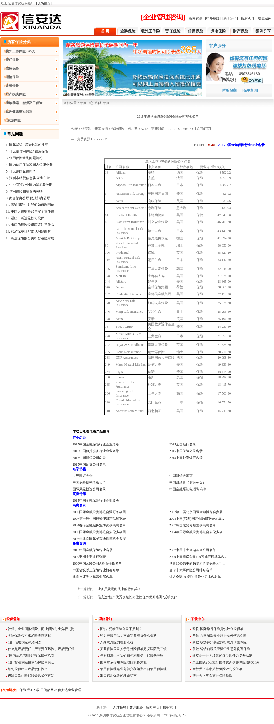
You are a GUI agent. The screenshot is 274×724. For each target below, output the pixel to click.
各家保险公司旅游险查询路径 (28, 635)
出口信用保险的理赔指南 (117, 676)
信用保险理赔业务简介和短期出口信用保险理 (132, 669)
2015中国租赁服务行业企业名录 (96, 451)
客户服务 (136, 707)
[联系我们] (247, 18)
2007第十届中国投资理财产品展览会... (100, 519)
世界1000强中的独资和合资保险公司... (197, 563)
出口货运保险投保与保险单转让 (30, 662)
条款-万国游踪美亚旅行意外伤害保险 (218, 635)
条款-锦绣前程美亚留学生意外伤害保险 (220, 649)
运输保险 (218, 31)
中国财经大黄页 (181, 476)
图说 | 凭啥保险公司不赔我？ (120, 629)
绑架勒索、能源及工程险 (21, 103)
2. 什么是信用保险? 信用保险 (27, 151)
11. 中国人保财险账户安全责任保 (30, 211)
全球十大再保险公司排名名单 (191, 570)
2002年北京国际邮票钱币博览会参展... (100, 539)
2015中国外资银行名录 (186, 458)
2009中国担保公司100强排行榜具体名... (198, 557)
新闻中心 (152, 707)
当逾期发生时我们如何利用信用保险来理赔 (130, 655)
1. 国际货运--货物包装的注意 (27, 145)
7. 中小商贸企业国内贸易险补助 (29, 185)
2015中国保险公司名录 (186, 451)
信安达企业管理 (69, 690)
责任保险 (173, 31)
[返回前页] (203, 129)
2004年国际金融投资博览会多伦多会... (197, 532)
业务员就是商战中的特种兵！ (119, 589)
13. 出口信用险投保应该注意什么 (30, 225)
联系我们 (170, 707)
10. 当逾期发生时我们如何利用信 (30, 205)
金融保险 (10, 86)
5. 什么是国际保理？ (21, 171)
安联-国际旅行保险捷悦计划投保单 (216, 629)
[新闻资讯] (195, 18)
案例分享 (263, 31)
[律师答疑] (213, 18)
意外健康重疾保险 (16, 112)
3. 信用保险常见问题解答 (24, 158)
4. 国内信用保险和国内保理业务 (29, 165)
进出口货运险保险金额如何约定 (30, 676)
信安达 (86, 129)
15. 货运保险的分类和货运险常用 (30, 238)
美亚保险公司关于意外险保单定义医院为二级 (132, 649)
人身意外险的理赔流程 (115, 642)
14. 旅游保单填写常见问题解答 (28, 231)
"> (184, 715)
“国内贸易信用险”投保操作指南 (30, 655)
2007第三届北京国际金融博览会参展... (197, 512)
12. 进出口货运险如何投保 (25, 218)
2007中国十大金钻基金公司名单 (192, 550)
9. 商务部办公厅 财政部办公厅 (28, 198)
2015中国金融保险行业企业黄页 (96, 501)
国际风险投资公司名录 (89, 489)
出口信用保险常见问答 (23, 642)
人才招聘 (119, 707)
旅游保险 (128, 31)
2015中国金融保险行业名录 (93, 550)
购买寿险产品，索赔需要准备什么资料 (127, 635)
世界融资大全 (83, 476)
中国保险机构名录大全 (89, 482)
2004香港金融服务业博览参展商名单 (99, 525)
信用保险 (195, 31)
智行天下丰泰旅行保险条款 (211, 676)
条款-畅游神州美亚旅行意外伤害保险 (218, 642)
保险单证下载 (29, 690)
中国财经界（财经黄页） (187, 482)
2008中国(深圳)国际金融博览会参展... (196, 519)
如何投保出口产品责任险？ (27, 669)
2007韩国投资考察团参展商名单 (192, 525)
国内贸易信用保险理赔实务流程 (122, 662)
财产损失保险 (13, 94)
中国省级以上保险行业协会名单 (96, 570)
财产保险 (240, 31)
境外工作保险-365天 (18, 51)
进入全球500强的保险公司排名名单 (195, 577)
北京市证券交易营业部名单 (93, 577)
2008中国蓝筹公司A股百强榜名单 (97, 563)
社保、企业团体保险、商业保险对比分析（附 (40, 629)
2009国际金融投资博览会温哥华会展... (100, 512)
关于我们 (103, 707)
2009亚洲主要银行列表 (89, 557)
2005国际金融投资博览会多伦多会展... (100, 532)
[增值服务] (264, 18)
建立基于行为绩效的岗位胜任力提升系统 (221, 655)
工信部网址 (48, 690)
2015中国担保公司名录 (89, 458)
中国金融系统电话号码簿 (187, 489)
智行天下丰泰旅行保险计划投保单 (216, 669)
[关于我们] (230, 18)
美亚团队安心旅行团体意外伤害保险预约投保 (224, 662)
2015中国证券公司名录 (89, 464)
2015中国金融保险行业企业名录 (96, 444)
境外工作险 (150, 31)
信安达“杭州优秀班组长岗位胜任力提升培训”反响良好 (137, 597)
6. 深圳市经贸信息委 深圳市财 (28, 178)
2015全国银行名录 (182, 444)
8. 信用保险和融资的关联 (24, 191)
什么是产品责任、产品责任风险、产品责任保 (40, 649)
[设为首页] (44, 3)
